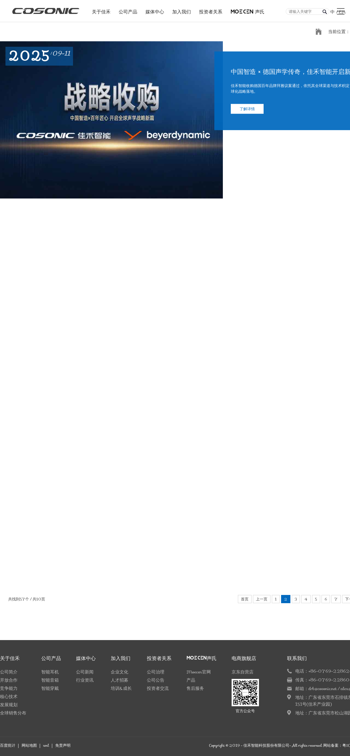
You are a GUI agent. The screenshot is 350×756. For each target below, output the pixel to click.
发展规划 (9, 704)
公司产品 (128, 10)
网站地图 (29, 745)
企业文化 (119, 672)
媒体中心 (154, 10)
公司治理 (155, 672)
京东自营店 (242, 672)
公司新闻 (85, 672)
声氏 (247, 10)
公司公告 (155, 680)
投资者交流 (158, 688)
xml (46, 745)
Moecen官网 (198, 672)
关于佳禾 (101, 10)
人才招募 (119, 680)
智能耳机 (50, 672)
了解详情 (247, 117)
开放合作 (9, 680)
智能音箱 (50, 680)
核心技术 (9, 696)
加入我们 (181, 10)
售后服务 (195, 688)
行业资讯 (85, 680)
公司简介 (9, 672)
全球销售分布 (13, 713)
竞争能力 (9, 688)
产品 (190, 680)
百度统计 (7, 745)
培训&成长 (121, 688)
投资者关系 (210, 10)
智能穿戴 (50, 688)
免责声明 (63, 745)
